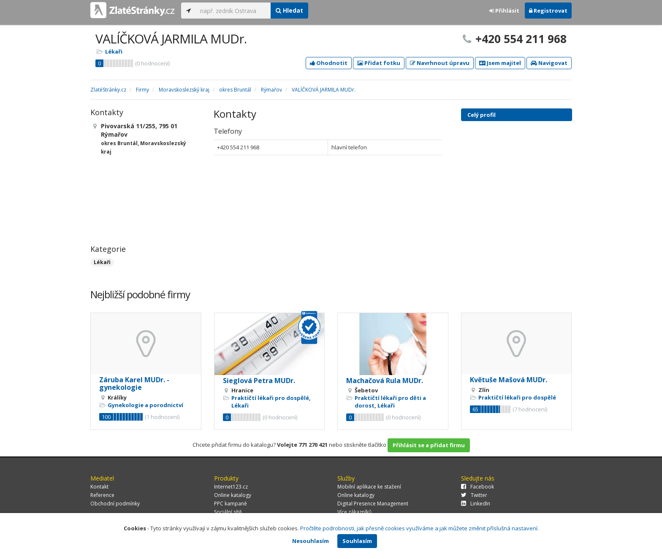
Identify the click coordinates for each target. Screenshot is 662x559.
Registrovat (548, 10)
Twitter (474, 495)
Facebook (477, 486)
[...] (233, 11)
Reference (102, 495)
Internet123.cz (231, 486)
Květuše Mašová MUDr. (508, 379)
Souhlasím (357, 541)
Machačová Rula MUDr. (384, 380)
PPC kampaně (230, 503)
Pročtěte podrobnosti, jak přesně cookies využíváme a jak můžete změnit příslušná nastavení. (419, 528)
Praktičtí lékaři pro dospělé (270, 398)
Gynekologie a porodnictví (145, 405)
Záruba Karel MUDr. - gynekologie (134, 383)
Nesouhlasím (310, 541)
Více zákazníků (354, 512)
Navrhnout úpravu (439, 63)
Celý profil (481, 115)
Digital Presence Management (372, 503)
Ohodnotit (328, 63)
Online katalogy (232, 495)
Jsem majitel (500, 63)
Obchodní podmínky (115, 503)
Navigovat (549, 63)
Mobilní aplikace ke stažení (369, 486)
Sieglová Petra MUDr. (259, 380)
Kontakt (99, 486)
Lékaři (113, 51)
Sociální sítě (228, 512)
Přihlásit (504, 10)
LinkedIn (475, 503)
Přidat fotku (378, 63)
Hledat (289, 10)
